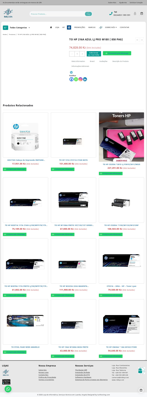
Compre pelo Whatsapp (15, 169)
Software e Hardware (83, 377)
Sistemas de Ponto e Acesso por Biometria (91, 380)
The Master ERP (81, 370)
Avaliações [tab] (103, 61)
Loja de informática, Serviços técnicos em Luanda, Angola (65, 395)
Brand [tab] (92, 61)
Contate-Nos (43, 375)
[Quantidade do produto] (77, 53)
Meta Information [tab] (78, 61)
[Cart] (141, 13)
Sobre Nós (43, 370)
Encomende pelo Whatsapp (118, 53)
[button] (118, 55)
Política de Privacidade (47, 377)
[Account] (136, 13)
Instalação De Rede (82, 372)
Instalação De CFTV (82, 375)
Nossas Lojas (44, 372)
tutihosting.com (103, 395)
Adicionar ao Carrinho (93, 54)
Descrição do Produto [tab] (120, 61)
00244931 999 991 (122, 15)
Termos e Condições (46, 380)
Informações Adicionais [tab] (80, 66)
